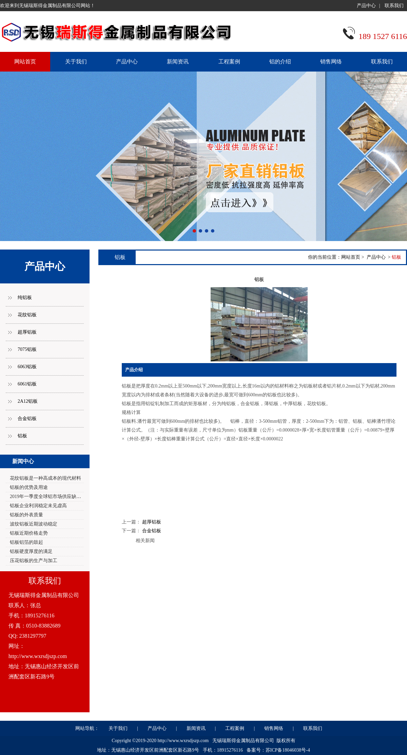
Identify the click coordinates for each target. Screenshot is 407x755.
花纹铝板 (27, 314)
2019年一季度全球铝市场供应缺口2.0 (48, 496)
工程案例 (229, 61)
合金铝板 (27, 418)
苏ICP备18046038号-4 (288, 750)
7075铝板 (27, 349)
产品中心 (366, 5)
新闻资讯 (178, 61)
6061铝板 (27, 383)
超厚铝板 (27, 332)
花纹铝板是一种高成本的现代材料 (45, 478)
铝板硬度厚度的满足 (31, 551)
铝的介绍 (280, 61)
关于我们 (76, 61)
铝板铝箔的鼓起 (26, 542)
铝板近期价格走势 (29, 533)
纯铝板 (25, 297)
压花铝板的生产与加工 (33, 560)
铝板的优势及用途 (29, 487)
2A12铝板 (28, 401)
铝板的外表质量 (26, 514)
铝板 (22, 435)
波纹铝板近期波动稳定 (33, 523)
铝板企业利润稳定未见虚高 (38, 505)
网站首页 (350, 257)
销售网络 (331, 61)
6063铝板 (27, 366)
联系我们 (394, 5)
